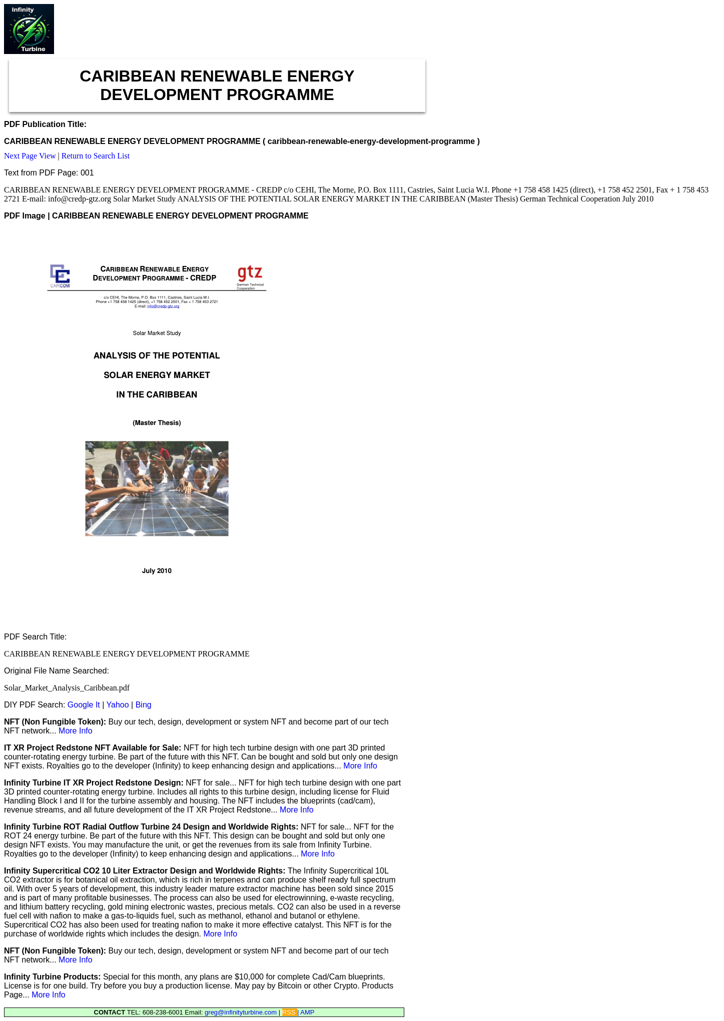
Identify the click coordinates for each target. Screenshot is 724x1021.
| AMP (305, 1012)
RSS (289, 1012)
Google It (84, 704)
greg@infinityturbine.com (242, 1012)
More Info (76, 730)
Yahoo (118, 704)
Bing (144, 704)
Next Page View (30, 156)
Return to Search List (96, 156)
